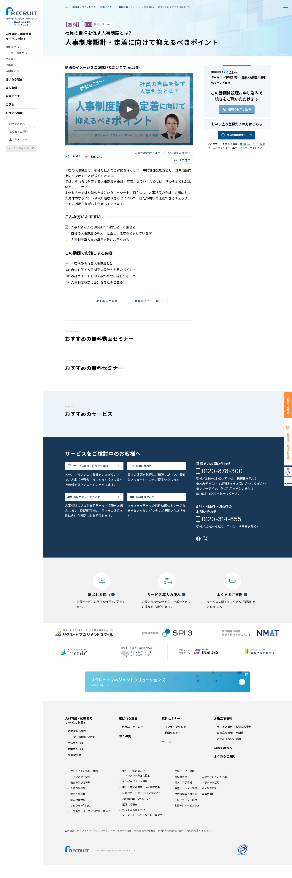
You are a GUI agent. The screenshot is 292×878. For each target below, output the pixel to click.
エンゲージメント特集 (134, 794)
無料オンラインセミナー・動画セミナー (93, 7)
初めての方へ (17, 127)
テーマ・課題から (16, 56)
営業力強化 (208, 807)
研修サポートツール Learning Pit (141, 806)
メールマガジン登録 (229, 752)
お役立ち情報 (14, 116)
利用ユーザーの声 (132, 740)
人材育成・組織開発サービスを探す (18, 39)
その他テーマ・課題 (186, 813)
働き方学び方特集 (80, 796)
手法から (11, 62)
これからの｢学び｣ (80, 819)
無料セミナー (14, 99)
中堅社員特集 (77, 807)
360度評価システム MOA (136, 812)
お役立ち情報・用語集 (230, 746)
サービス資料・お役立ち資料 (98, 467)
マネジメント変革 (80, 790)
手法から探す (76, 756)
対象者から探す (77, 744)
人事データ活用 (210, 796)
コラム (10, 108)
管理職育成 (181, 790)
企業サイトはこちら (167, 690)
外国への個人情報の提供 (170, 843)
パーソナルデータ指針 (119, 843)
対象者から (12, 50)
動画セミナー (173, 746)
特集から (11, 68)
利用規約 (191, 843)
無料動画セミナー (128, 7)
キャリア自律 (209, 801)
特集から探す (76, 762)
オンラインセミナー (177, 740)
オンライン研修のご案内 (84, 784)
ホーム (66, 7)
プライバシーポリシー (93, 843)
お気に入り (97, 156)
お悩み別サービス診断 (187, 819)
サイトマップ (206, 843)
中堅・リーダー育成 (186, 801)
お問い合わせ (148, 467)
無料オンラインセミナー (95, 500)
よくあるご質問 (18, 135)
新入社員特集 (77, 813)
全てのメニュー (18, 143)
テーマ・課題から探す (81, 750)
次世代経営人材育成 (186, 807)
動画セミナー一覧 (146, 301)
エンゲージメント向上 (214, 790)
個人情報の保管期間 (144, 843)
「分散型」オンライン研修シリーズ (90, 824)
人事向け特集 (77, 801)
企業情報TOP (72, 843)
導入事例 (11, 91)
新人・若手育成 (183, 796)
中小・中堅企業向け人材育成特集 (141, 800)
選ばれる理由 (14, 83)
